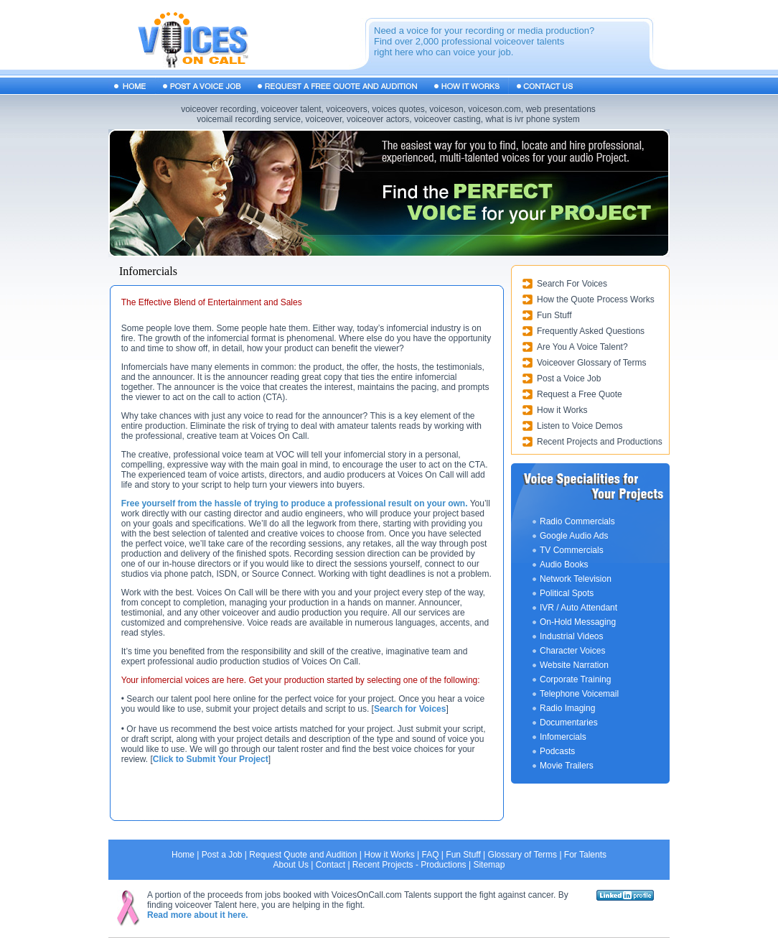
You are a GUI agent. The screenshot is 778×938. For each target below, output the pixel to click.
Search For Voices (572, 284)
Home (183, 855)
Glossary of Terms (522, 855)
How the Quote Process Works (596, 299)
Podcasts (557, 751)
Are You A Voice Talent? (582, 347)
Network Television (575, 579)
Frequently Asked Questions (591, 331)
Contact (330, 865)
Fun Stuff (554, 315)
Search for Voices (410, 709)
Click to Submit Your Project (210, 759)
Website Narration (574, 665)
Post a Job (222, 855)
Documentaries (569, 723)
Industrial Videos (572, 636)
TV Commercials (572, 550)
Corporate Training (575, 679)
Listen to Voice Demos (579, 426)
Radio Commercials (577, 521)
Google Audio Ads (574, 536)
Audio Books (564, 564)
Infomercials (563, 737)
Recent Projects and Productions (599, 442)
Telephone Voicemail (579, 694)
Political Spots (567, 593)
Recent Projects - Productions (409, 865)
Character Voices (572, 651)
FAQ (430, 855)
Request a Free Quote (579, 394)
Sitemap (489, 865)
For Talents (585, 855)
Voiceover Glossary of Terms (592, 363)
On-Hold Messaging (578, 622)
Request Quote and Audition (303, 855)
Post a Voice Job (569, 378)
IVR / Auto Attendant (578, 608)
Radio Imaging (567, 708)
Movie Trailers (567, 766)
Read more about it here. (197, 915)
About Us (291, 865)
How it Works (562, 410)
